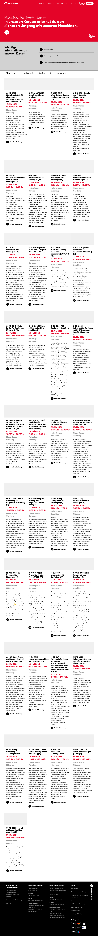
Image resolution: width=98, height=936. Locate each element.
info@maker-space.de (35, 901)
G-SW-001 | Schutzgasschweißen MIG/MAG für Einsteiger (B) (15, 178)
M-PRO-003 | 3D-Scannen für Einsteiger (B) (13, 575)
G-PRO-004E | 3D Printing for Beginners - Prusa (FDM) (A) (36, 501)
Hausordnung (75, 911)
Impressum (75, 889)
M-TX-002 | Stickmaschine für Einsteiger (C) (59, 422)
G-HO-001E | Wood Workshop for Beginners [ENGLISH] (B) (82, 251)
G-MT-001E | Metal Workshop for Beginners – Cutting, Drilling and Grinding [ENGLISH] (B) (15, 424)
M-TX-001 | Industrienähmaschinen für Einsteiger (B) (38, 659)
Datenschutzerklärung (78, 892)
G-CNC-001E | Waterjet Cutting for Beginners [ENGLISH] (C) (60, 96)
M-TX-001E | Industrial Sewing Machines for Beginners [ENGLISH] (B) (60, 252)
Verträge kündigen (77, 914)
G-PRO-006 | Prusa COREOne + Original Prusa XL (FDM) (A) (37, 250)
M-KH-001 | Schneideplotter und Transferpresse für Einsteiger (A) (82, 660)
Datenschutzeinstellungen (14, 900)
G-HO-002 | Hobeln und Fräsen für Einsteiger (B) (81, 95)
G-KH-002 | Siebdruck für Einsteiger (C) (12, 250)
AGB (72, 901)
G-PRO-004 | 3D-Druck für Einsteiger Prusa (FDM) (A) (37, 575)
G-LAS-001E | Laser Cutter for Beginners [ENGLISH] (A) (82, 422)
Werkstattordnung (77, 907)
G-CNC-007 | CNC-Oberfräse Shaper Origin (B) (36, 95)
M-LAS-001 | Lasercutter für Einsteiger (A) (58, 575)
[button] (66, 49)
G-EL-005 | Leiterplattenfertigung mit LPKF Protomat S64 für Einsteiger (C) (83, 330)
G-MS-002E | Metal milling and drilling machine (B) (36, 328)
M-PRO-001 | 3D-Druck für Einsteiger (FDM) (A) (82, 751)
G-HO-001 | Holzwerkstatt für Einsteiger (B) (36, 177)
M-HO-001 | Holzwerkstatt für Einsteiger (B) (81, 500)
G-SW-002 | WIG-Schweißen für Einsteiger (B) (58, 177)
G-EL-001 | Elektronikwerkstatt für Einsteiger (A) (82, 177)
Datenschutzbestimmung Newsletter (79, 896)
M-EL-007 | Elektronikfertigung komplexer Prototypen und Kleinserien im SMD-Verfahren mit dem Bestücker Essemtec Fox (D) (60, 664)
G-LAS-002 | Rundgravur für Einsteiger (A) (57, 500)
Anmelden (89, 4)
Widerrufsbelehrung (78, 904)
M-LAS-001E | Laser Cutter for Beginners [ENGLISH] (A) (37, 751)
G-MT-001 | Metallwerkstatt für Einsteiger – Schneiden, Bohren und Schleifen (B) (15, 97)
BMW (82, 4)
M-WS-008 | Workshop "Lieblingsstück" (13, 751)
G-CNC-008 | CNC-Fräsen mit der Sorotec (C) (81, 575)
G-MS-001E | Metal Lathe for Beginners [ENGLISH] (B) (15, 328)
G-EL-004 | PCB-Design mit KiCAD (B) (60, 327)
